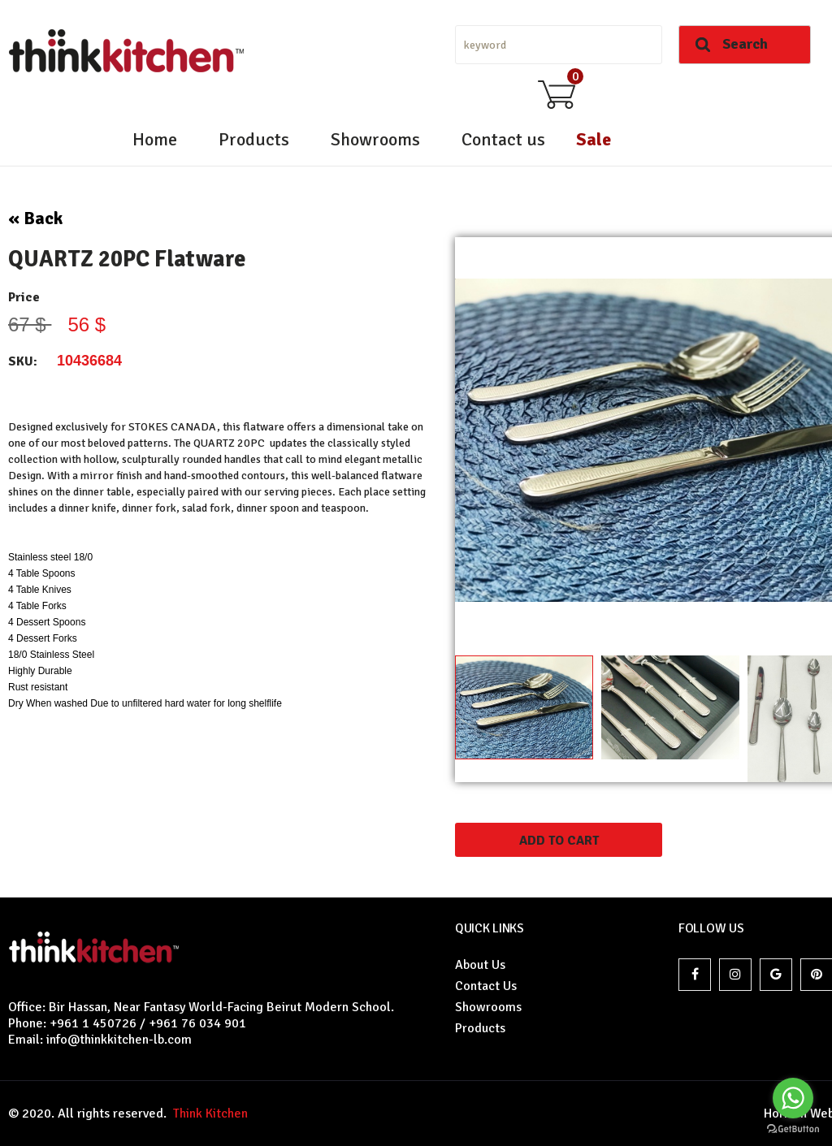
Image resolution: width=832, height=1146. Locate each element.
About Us (480, 965)
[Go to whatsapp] (793, 1098)
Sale (593, 139)
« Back (35, 218)
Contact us (503, 139)
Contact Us (486, 986)
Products (254, 139)
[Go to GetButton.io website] (793, 1129)
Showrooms (375, 139)
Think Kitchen (207, 1113)
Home (154, 139)
